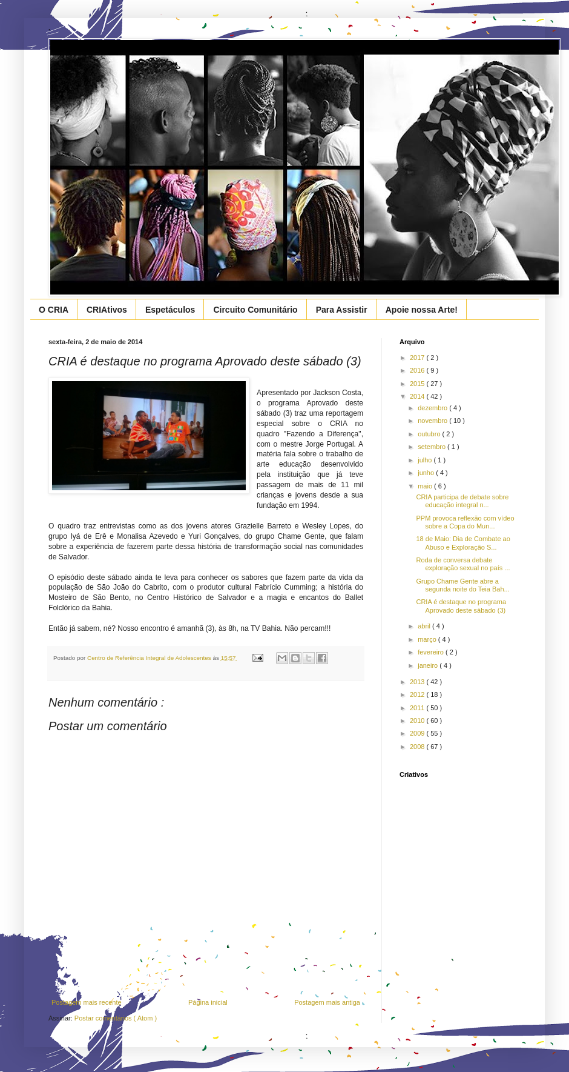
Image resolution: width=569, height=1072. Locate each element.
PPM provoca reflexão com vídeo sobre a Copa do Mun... (465, 522)
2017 (418, 357)
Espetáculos (170, 310)
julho (425, 460)
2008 (418, 746)
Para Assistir (341, 310)
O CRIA (53, 310)
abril (425, 626)
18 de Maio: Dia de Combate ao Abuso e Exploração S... (463, 542)
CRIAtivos (107, 310)
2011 (418, 707)
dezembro (433, 407)
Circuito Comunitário (255, 310)
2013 (418, 681)
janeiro (428, 665)
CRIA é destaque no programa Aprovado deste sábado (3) (461, 605)
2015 (418, 383)
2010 (418, 720)
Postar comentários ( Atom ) (115, 1018)
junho (427, 472)
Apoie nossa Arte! (422, 310)
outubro (430, 434)
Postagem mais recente (86, 1002)
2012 (418, 694)
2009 (418, 733)
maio (426, 486)
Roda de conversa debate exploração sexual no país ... (463, 563)
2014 (418, 396)
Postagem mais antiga (327, 1002)
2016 (418, 370)
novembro (433, 420)
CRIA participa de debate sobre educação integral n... (462, 500)
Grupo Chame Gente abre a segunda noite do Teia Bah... (462, 585)
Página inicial (208, 1002)
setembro (432, 446)
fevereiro (432, 652)
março (428, 639)
